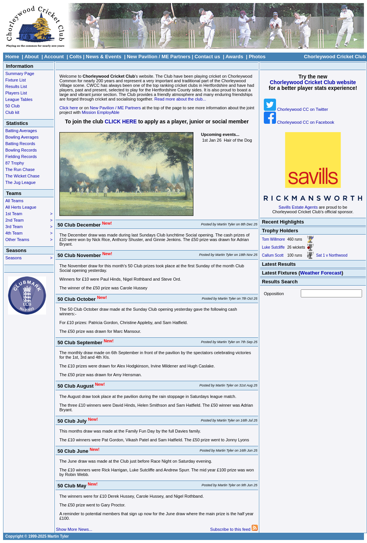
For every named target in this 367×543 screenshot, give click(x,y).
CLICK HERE (121, 122)
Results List (16, 86)
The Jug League (20, 182)
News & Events (103, 56)
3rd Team (29, 226)
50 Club (12, 106)
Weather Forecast (320, 273)
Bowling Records (21, 150)
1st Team (29, 213)
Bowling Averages (21, 137)
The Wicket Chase (22, 176)
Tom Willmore (273, 239)
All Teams (14, 200)
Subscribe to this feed (234, 529)
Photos (257, 56)
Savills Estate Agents (298, 207)
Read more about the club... (180, 99)
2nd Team (29, 220)
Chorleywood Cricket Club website (313, 82)
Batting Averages (21, 130)
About (31, 56)
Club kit (12, 112)
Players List (16, 93)
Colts (75, 56)
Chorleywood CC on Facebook (299, 122)
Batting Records (20, 143)
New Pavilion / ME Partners (158, 56)
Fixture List (15, 80)
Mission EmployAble (101, 112)
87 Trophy (14, 163)
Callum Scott (273, 255)
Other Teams (29, 239)
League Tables (18, 99)
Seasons (29, 258)
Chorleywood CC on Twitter (296, 109)
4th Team (29, 233)
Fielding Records (21, 156)
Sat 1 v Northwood (331, 255)
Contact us (207, 56)
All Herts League (20, 207)
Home (12, 56)
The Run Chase (20, 169)
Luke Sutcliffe (273, 247)
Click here (68, 107)
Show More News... (74, 529)
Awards (234, 56)
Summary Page (19, 73)
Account (54, 56)
